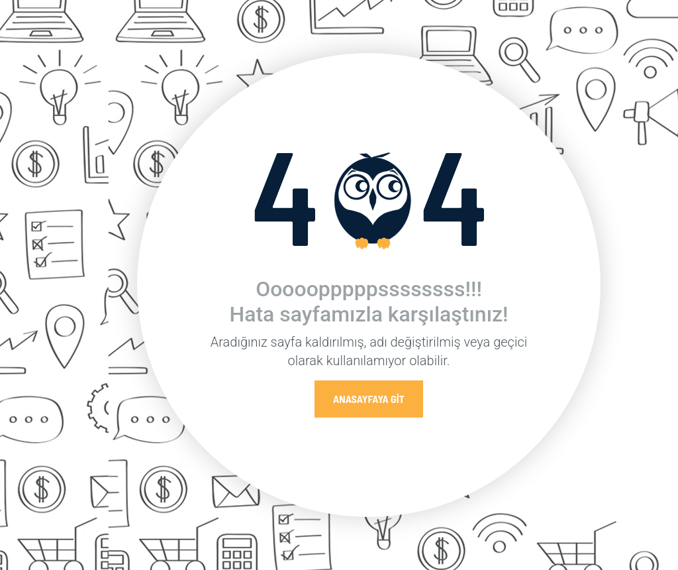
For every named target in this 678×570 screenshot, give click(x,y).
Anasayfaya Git (369, 398)
